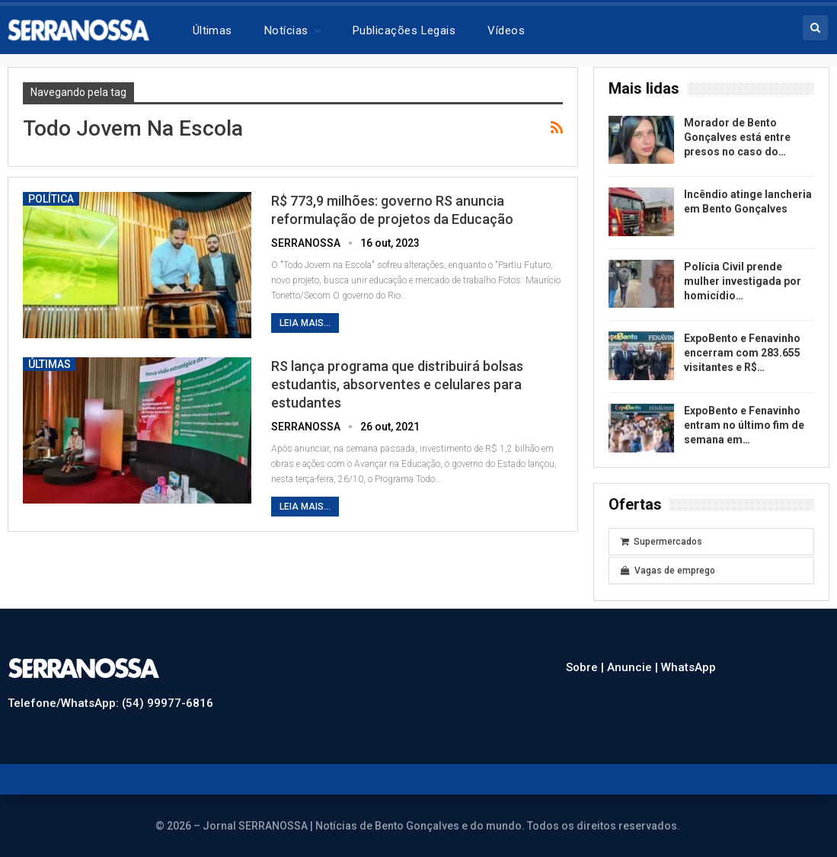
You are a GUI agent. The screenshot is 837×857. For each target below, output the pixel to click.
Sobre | (586, 667)
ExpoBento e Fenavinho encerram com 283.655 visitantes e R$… (742, 352)
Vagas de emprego (668, 570)
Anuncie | (634, 667)
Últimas (212, 30)
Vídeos (506, 30)
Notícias (286, 30)
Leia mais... (305, 323)
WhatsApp (688, 667)
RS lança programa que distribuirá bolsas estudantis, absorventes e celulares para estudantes (397, 384)
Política (51, 199)
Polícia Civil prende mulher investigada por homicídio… (742, 281)
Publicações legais (404, 30)
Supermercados (661, 541)
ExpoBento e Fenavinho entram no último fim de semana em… (744, 425)
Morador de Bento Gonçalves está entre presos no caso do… (737, 137)
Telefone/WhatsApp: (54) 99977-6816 (110, 703)
